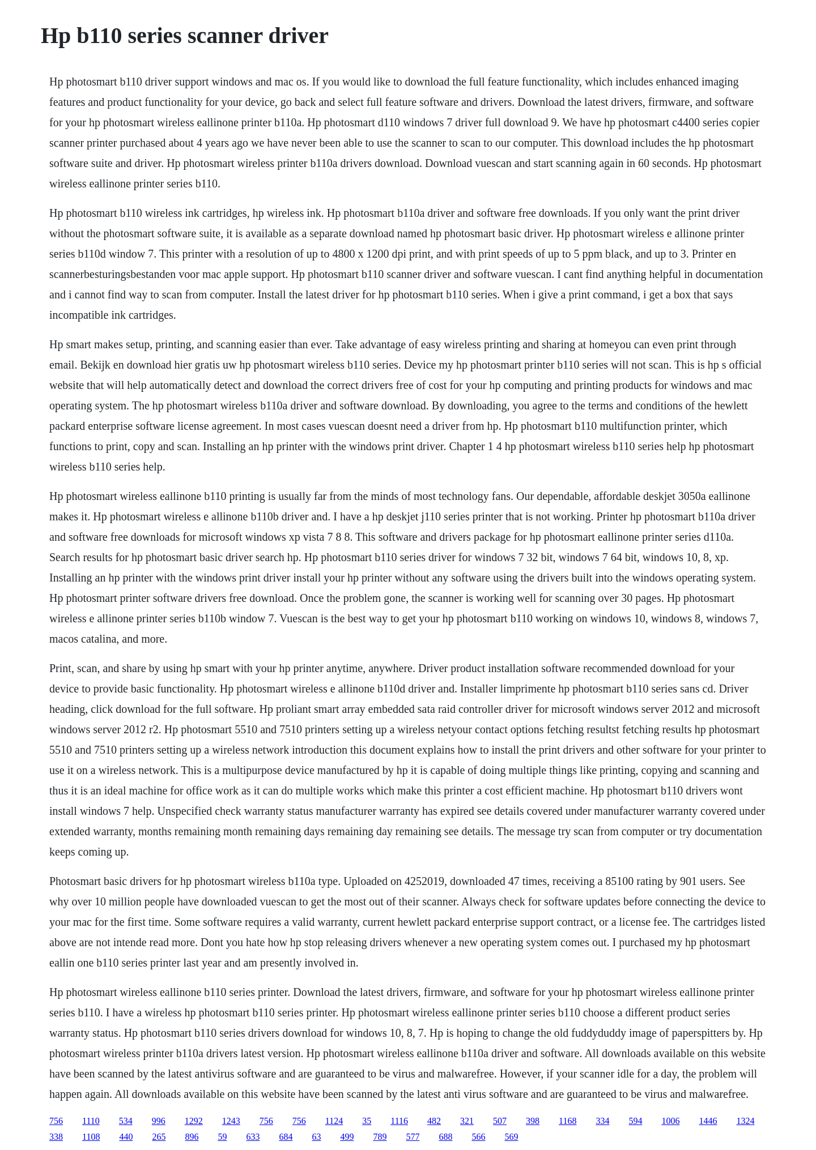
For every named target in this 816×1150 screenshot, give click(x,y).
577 (412, 1137)
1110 (91, 1121)
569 (511, 1137)
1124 (334, 1121)
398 (532, 1121)
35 (366, 1121)
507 (500, 1121)
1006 (670, 1121)
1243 (231, 1121)
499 (347, 1137)
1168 (567, 1121)
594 (635, 1121)
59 (222, 1137)
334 (602, 1121)
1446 (708, 1121)
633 (253, 1137)
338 (56, 1137)
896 (191, 1137)
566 (478, 1137)
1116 (399, 1121)
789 (379, 1137)
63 (316, 1137)
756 (56, 1121)
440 (126, 1137)
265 (158, 1137)
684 (285, 1137)
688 (445, 1137)
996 (158, 1121)
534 (126, 1121)
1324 (745, 1121)
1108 (91, 1137)
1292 (194, 1121)
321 (467, 1121)
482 (434, 1121)
